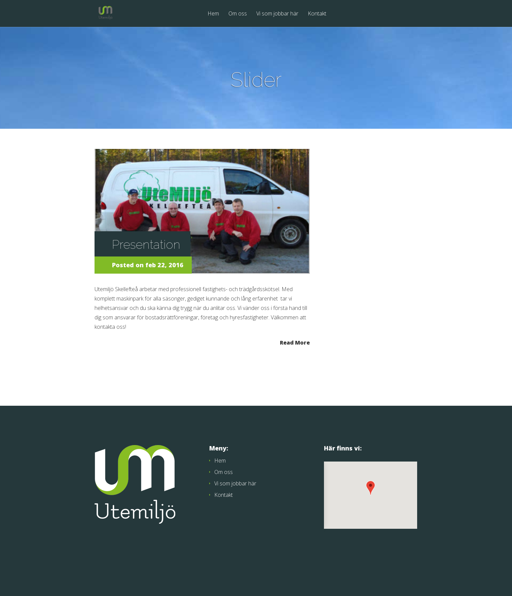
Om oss (237, 14)
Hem (213, 14)
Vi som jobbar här (277, 14)
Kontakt (317, 14)
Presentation (146, 244)
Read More (295, 342)
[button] (370, 488)
